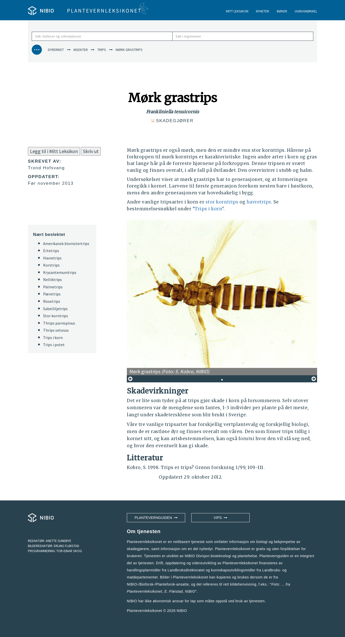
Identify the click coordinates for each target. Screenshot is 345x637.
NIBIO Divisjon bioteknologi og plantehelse (221, 556)
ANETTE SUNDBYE (58, 540)
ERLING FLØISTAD (66, 546)
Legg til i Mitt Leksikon (54, 151)
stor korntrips (221, 202)
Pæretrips (52, 293)
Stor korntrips (55, 315)
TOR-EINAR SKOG (69, 551)
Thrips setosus (56, 330)
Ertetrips (51, 250)
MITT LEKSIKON (237, 11)
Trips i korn (208, 209)
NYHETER (262, 11)
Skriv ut (91, 151)
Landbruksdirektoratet (186, 570)
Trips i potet (54, 344)
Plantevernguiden (156, 518)
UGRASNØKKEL (306, 11)
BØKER (282, 11)
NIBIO (182, 611)
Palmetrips (53, 286)
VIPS (220, 518)
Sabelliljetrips (55, 308)
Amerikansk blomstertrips (66, 243)
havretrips (259, 202)
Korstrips (51, 265)
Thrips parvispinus (59, 323)
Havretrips (52, 257)
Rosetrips (51, 301)
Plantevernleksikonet (144, 591)
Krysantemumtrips (59, 272)
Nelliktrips (52, 279)
